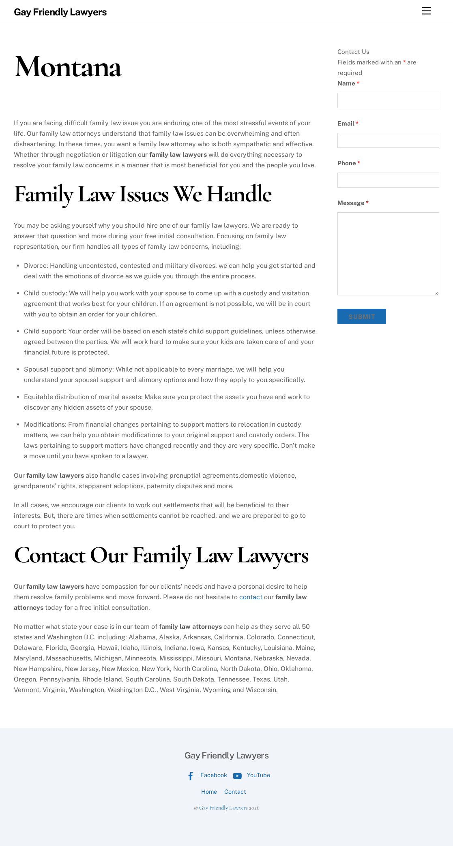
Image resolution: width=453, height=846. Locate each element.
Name (348, 83)
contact (250, 597)
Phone (348, 163)
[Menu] (427, 11)
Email (348, 123)
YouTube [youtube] (249, 774)
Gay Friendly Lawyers (223, 807)
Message (353, 202)
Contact (235, 791)
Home (209, 791)
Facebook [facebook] (204, 774)
